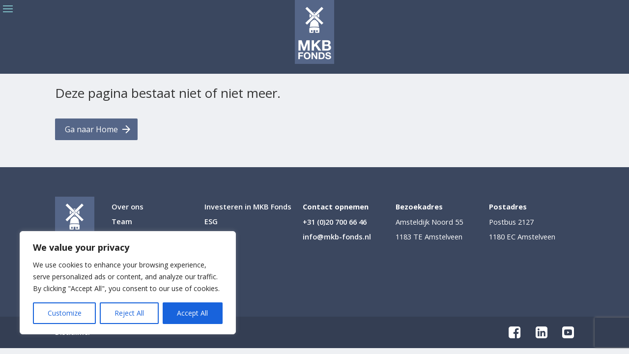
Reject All (129, 313)
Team (122, 222)
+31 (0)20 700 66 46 (335, 222)
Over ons (127, 207)
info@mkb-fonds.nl (337, 236)
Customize (65, 313)
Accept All (192, 313)
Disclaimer (73, 333)
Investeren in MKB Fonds (247, 207)
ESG (211, 222)
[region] (128, 282)
